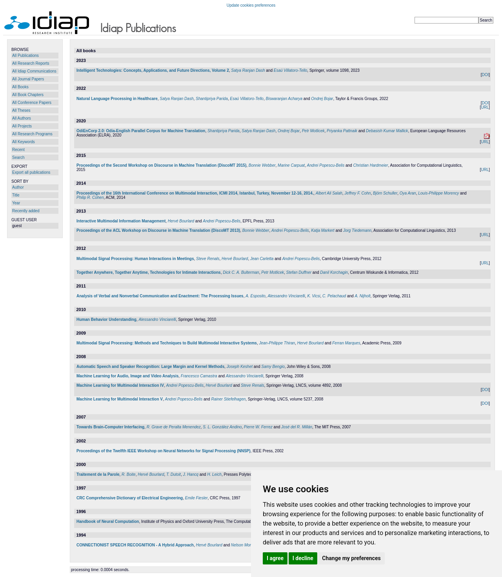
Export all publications (31, 172)
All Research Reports (30, 63)
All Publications (25, 55)
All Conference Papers (31, 102)
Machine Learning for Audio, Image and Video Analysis (127, 376)
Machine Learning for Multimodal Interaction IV (120, 385)
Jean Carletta (261, 259)
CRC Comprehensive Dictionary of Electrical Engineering (129, 498)
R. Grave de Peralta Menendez (174, 427)
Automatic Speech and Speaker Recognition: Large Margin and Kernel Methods (150, 366)
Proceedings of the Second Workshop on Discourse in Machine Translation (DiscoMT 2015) (161, 165)
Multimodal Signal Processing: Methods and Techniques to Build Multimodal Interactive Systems (166, 343)
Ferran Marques (346, 343)
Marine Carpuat (291, 165)
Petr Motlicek (313, 131)
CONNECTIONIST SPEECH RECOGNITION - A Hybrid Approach (135, 545)
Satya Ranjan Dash (248, 70)
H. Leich (214, 474)
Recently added (26, 211)
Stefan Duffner (298, 272)
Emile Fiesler (196, 498)
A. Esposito (256, 296)
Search (18, 157)
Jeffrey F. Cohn (357, 193)
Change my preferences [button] (351, 558)
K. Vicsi (313, 296)
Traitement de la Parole (98, 474)
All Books (20, 87)
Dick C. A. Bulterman (241, 272)
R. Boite (129, 474)
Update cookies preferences (251, 5)
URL (485, 107)
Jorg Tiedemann (357, 230)
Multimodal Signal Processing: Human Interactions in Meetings (135, 259)
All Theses (21, 110)
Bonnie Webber (262, 165)
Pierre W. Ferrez (258, 427)
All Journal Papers (28, 79)
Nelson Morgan (244, 545)
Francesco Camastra (199, 376)
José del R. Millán (296, 427)
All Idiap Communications (34, 71)
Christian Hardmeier (370, 165)
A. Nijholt (362, 296)
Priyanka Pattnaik (342, 131)
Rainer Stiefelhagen (228, 399)
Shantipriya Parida (212, 98)
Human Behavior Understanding (106, 319)
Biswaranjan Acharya (284, 98)
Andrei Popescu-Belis (326, 165)
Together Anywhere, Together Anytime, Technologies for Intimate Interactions (148, 272)
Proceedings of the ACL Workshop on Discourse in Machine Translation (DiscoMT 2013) (158, 230)
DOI (485, 75)
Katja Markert (322, 230)
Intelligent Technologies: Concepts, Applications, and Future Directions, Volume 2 (152, 70)
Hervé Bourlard (181, 221)
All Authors (21, 118)
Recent (18, 149)
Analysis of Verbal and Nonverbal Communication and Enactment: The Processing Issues (160, 296)
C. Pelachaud (334, 296)
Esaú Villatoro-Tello (290, 70)
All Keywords (23, 142)
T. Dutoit (173, 474)
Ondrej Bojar (322, 98)
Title (16, 195)
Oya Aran (408, 193)
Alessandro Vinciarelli (286, 296)
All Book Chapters (28, 95)
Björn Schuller (385, 193)
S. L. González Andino (222, 427)
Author (18, 187)
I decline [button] (303, 558)
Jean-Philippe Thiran (277, 343)
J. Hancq (190, 474)
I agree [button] (275, 558)
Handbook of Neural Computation (107, 521)
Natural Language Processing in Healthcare (117, 98)
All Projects (22, 126)
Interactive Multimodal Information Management (121, 221)
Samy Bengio (272, 366)
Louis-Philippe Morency (438, 193)
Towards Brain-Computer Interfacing (110, 427)
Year (16, 203)
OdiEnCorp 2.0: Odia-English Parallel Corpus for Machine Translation (140, 131)
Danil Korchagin (334, 272)
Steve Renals (207, 259)
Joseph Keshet (240, 366)
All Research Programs (32, 134)
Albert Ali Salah (329, 193)
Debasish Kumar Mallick (387, 131)
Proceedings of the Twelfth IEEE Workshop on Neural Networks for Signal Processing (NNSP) (163, 451)
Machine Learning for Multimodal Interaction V (119, 399)
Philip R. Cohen (90, 197)
